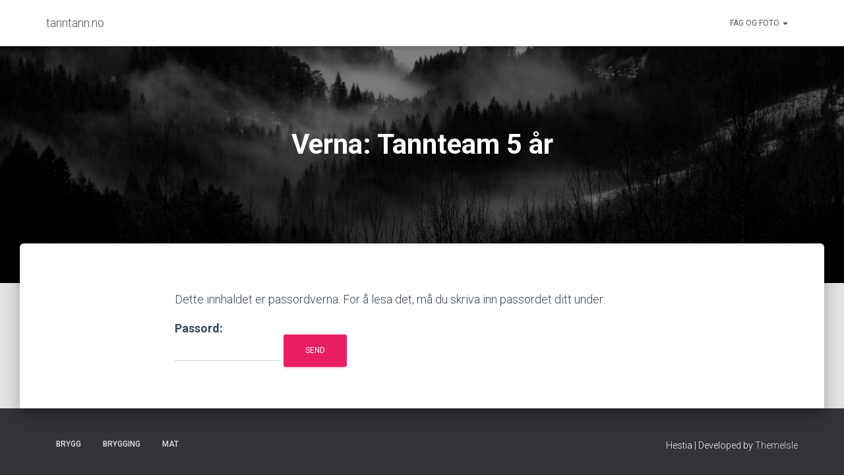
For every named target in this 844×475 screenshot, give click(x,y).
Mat (170, 444)
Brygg (68, 444)
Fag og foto (759, 23)
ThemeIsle (776, 445)
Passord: (227, 341)
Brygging (121, 444)
